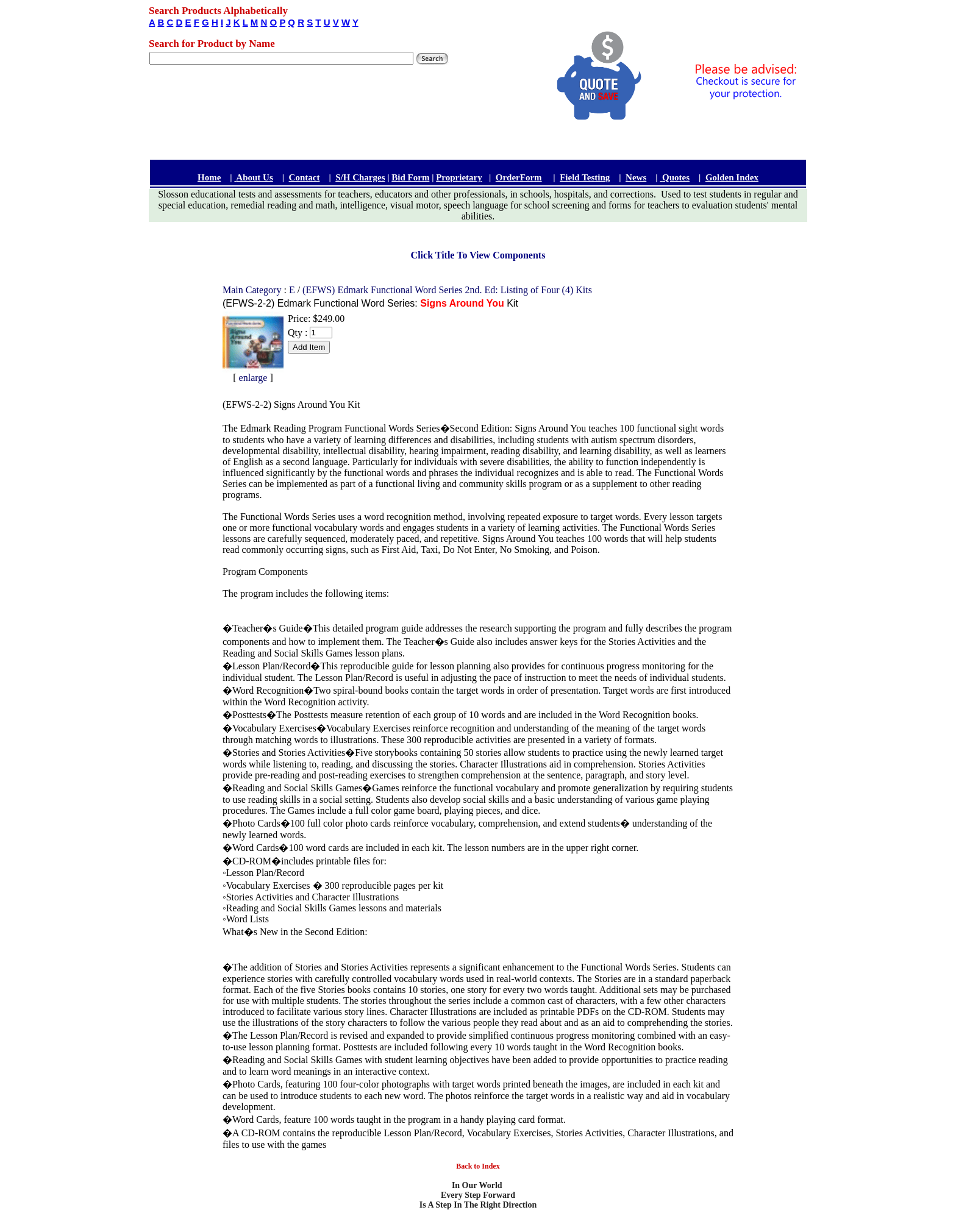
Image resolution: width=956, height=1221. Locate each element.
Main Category (253, 290)
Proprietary (459, 177)
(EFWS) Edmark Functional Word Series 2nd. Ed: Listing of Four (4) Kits (447, 290)
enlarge (253, 377)
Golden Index (731, 177)
